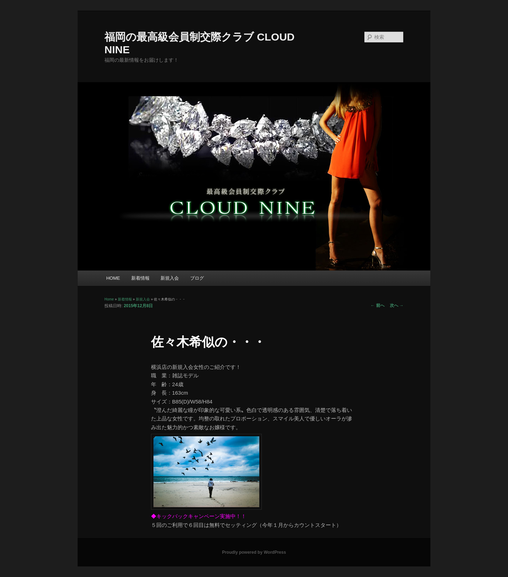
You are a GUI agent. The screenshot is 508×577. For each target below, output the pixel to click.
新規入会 (170, 278)
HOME (113, 278)
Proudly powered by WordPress (254, 552)
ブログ (197, 278)
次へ (397, 305)
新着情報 (140, 278)
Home (109, 299)
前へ (377, 305)
